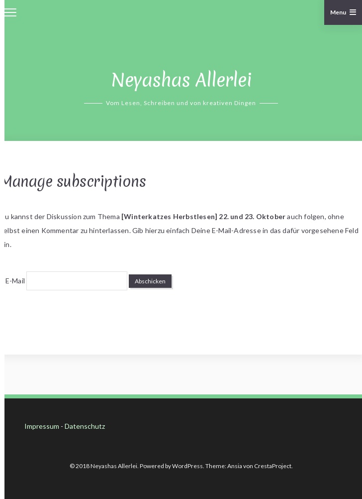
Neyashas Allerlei (181, 80)
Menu (343, 12)
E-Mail (15, 280)
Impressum (41, 426)
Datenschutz (85, 426)
